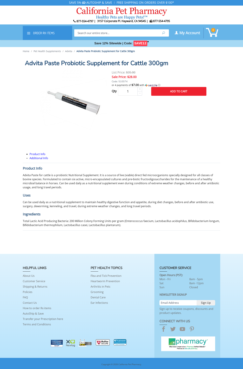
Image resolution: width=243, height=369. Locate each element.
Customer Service (34, 281)
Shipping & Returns (35, 286)
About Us (29, 276)
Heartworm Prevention (105, 281)
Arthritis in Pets (100, 286)
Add (178, 91)
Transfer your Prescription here (43, 319)
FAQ (25, 297)
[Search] (116, 33)
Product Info (37, 154)
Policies (27, 292)
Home (26, 51)
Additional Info (39, 158)
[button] (159, 85)
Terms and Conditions (37, 324)
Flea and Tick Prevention (106, 276)
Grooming (97, 292)
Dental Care (98, 297)
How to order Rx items (37, 308)
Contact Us (30, 303)
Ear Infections (99, 303)
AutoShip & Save (33, 313)
